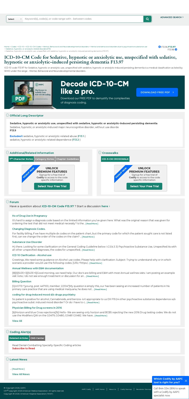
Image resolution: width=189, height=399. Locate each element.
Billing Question (21, 281)
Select (11, 19)
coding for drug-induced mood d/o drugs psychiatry (43, 294)
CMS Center (37, 338)
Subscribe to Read (23, 348)
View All (17, 321)
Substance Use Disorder (27, 242)
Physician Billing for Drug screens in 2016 (37, 307)
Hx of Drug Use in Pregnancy (29, 215)
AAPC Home (100, 389)
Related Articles (18, 338)
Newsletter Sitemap (143, 389)
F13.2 (76, 139)
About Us (112, 389)
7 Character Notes (21, 159)
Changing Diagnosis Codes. (28, 229)
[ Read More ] (92, 224)
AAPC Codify (86, 389)
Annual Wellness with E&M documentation (38, 268)
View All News (21, 374)
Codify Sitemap (126, 389)
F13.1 (81, 136)
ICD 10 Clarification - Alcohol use (32, 255)
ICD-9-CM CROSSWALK (115, 159)
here (105, 206)
